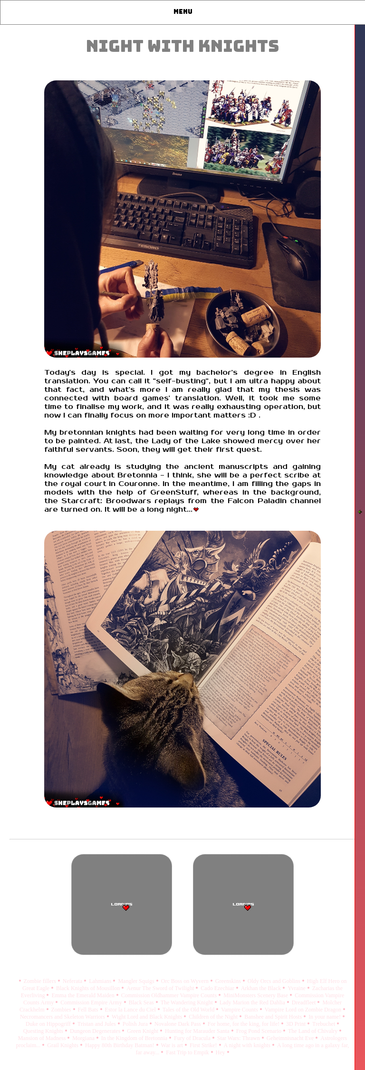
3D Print (296, 1024)
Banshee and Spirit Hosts (273, 1016)
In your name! (325, 1016)
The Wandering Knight (187, 1002)
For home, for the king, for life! (244, 1024)
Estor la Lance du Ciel (131, 1009)
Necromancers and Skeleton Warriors (63, 1016)
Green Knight (143, 1031)
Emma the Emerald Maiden (83, 995)
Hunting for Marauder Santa (198, 1031)
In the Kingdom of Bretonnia (135, 1038)
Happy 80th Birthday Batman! (120, 1045)
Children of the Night (214, 1016)
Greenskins (228, 981)
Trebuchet (324, 1024)
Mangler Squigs (136, 981)
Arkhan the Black (262, 988)
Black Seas (142, 1002)
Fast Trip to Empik (188, 1052)
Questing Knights (44, 1031)
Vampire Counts (240, 1009)
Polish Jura (136, 1024)
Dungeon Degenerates (96, 1031)
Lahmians (101, 981)
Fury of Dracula (193, 1038)
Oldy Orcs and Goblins (275, 981)
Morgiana (84, 1038)
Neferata (73, 981)
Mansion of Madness (42, 1038)
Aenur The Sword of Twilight (160, 988)
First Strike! (204, 1045)
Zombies (62, 1009)
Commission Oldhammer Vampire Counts (169, 995)
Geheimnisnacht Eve (291, 1038)
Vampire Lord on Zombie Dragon (304, 1009)
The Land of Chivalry (313, 1031)
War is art (172, 1045)
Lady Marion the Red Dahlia (253, 1002)
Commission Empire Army (91, 1002)
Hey (221, 1052)
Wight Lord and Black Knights (147, 1016)
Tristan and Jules (97, 1024)
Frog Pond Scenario (259, 1031)
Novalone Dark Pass (178, 1024)
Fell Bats (89, 1009)
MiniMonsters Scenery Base (256, 995)
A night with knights (248, 1045)
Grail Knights (63, 1045)
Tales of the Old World (189, 1009)
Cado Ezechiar (218, 988)
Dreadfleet (304, 1002)
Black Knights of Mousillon (88, 988)
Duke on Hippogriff (49, 1024)
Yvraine (297, 988)
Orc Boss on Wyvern (185, 981)
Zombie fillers (41, 981)
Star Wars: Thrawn (239, 1038)
